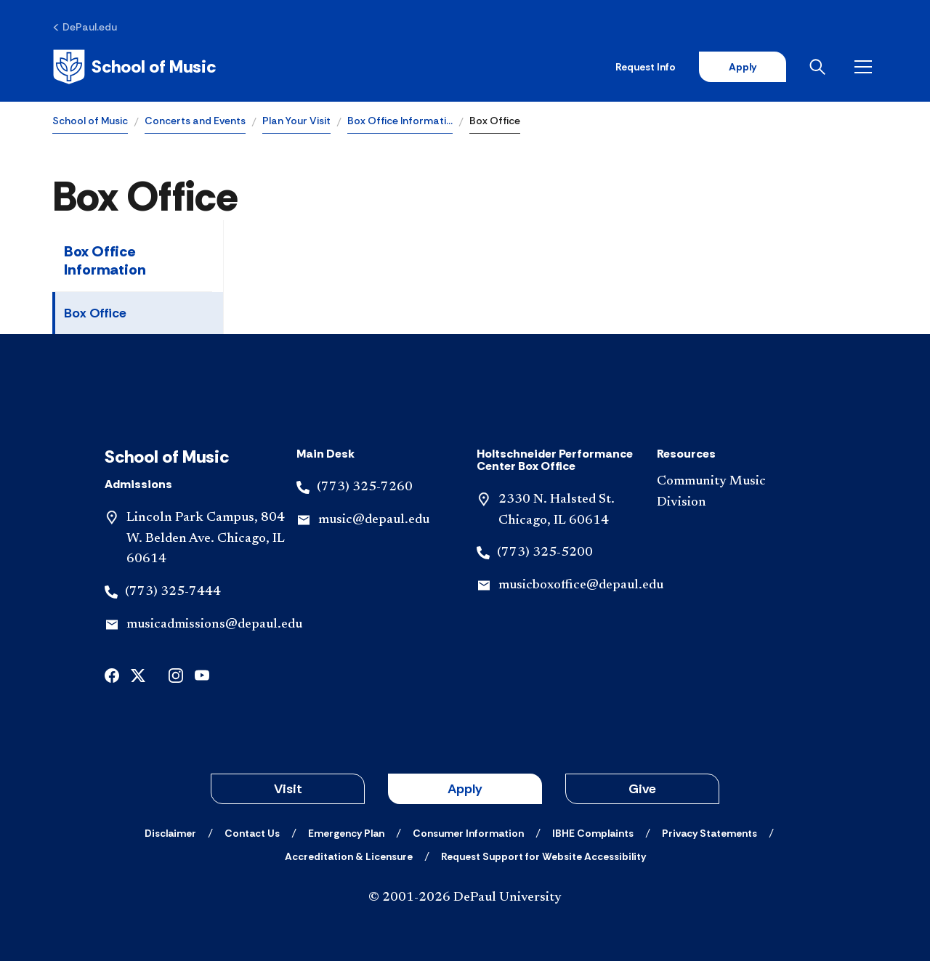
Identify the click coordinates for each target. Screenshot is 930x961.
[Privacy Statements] (709, 833)
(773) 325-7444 (173, 592)
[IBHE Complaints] (593, 833)
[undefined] (112, 674)
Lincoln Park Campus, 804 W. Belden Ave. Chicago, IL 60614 (205, 539)
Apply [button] (465, 789)
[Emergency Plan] (346, 833)
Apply (742, 66)
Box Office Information (105, 260)
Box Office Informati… (400, 120)
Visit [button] (288, 789)
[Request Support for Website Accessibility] (543, 856)
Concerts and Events (195, 120)
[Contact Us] (252, 833)
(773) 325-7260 (365, 487)
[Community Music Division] (735, 492)
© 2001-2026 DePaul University (465, 897)
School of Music (90, 120)
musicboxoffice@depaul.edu (580, 585)
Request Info (645, 66)
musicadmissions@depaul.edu (214, 624)
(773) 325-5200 (545, 552)
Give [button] (642, 789)
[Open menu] (866, 66)
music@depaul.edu (373, 520)
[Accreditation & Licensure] (349, 856)
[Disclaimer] (170, 833)
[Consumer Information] (468, 833)
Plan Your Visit (296, 120)
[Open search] (820, 67)
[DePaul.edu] (84, 26)
